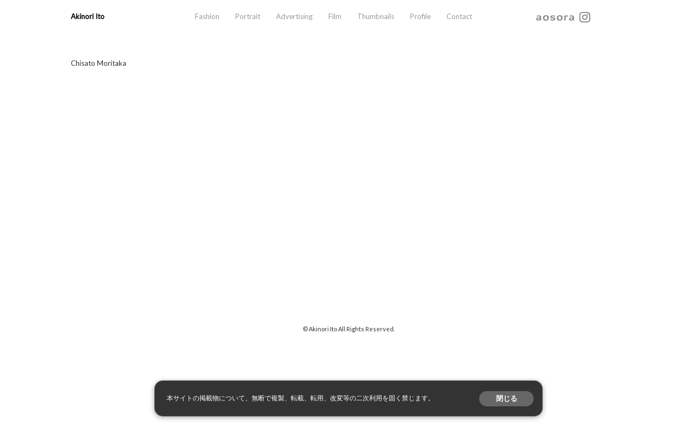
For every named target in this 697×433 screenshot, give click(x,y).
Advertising (294, 16)
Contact (459, 16)
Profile (420, 16)
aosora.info (555, 16)
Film (334, 16)
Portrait (247, 16)
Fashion (207, 16)
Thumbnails (375, 16)
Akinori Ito (88, 16)
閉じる (506, 398)
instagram (584, 16)
